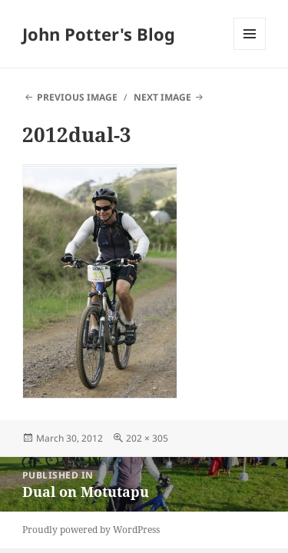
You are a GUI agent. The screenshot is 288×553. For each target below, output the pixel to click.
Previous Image (77, 97)
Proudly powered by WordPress (91, 529)
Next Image (162, 97)
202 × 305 (147, 438)
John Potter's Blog (98, 33)
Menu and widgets (250, 49)
